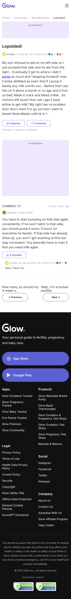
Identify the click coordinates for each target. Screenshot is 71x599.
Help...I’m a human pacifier (54, 288)
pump (6, 76)
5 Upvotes (14, 254)
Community (20, 17)
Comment (38, 123)
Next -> (56, 297)
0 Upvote (13, 123)
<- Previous (15, 297)
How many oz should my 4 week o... (20, 288)
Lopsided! (59, 17)
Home (5, 17)
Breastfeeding (40, 17)
